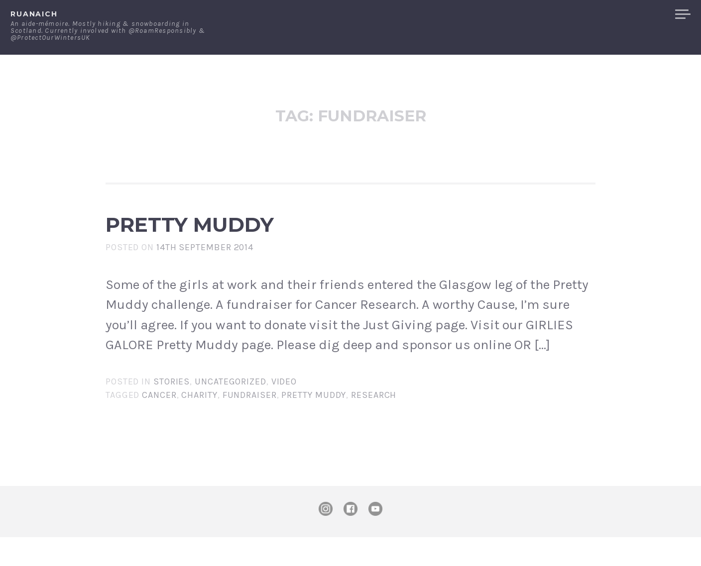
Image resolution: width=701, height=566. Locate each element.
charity (199, 423)
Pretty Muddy (268, 239)
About (516, 14)
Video (284, 410)
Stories (171, 410)
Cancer (159, 423)
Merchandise (630, 14)
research (373, 423)
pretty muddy (313, 423)
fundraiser (250, 423)
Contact (564, 14)
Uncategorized (230, 410)
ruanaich (34, 13)
